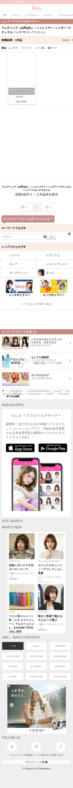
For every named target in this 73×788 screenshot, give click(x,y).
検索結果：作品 (37, 40)
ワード (53, 48)
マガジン (36, 646)
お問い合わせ (57, 755)
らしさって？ (15, 755)
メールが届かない (42, 755)
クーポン (13, 677)
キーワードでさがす (14, 228)
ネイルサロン (36, 666)
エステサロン (60, 666)
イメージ (26, 48)
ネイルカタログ (60, 656)
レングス (13, 48)
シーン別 (40, 48)
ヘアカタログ (60, 646)
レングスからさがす (14, 246)
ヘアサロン (13, 666)
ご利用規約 (28, 755)
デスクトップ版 (37, 762)
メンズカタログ (13, 656)
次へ (48, 207)
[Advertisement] (36, 146)
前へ (24, 207)
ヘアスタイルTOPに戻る (36, 304)
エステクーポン (60, 677)
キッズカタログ (36, 656)
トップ (13, 646)
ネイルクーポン (36, 677)
